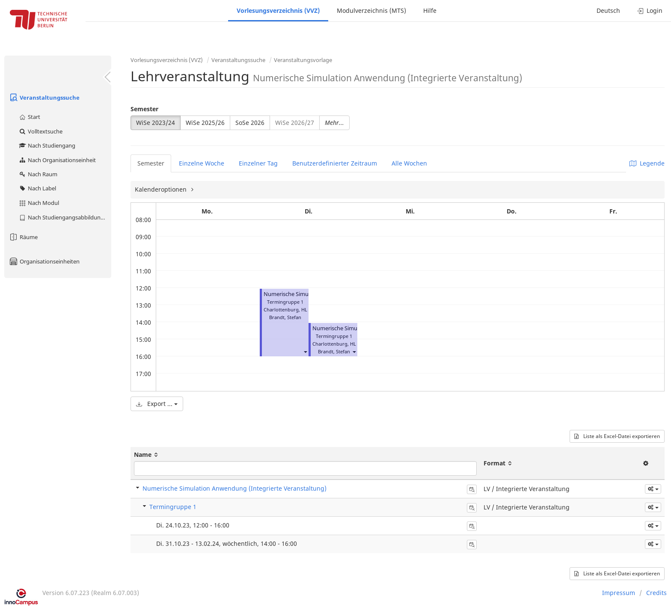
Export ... (157, 404)
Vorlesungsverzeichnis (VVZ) (278, 10)
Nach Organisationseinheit (57, 160)
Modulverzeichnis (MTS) (371, 10)
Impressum (618, 593)
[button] (305, 351)
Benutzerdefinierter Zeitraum (334, 163)
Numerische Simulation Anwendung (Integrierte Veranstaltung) (235, 488)
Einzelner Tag (258, 163)
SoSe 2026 (249, 122)
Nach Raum (37, 174)
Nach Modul (38, 203)
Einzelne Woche (201, 163)
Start (29, 117)
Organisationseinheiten (44, 261)
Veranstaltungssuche (44, 97)
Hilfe (429, 10)
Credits (656, 593)
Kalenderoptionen (161, 189)
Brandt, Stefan (285, 317)
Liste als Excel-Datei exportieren (617, 436)
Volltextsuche (40, 131)
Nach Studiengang (46, 145)
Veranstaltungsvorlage (303, 60)
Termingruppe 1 (172, 507)
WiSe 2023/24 (155, 122)
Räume (23, 237)
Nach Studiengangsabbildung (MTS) (64, 217)
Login (649, 10)
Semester (144, 109)
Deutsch (608, 10)
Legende (647, 163)
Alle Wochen (409, 163)
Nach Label (37, 188)
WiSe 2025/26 (205, 122)
